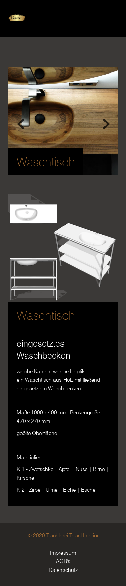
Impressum (63, 553)
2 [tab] (63, 167)
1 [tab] (53, 167)
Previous (20, 121)
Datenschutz (63, 570)
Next (105, 121)
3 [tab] (73, 167)
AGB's (63, 561)
